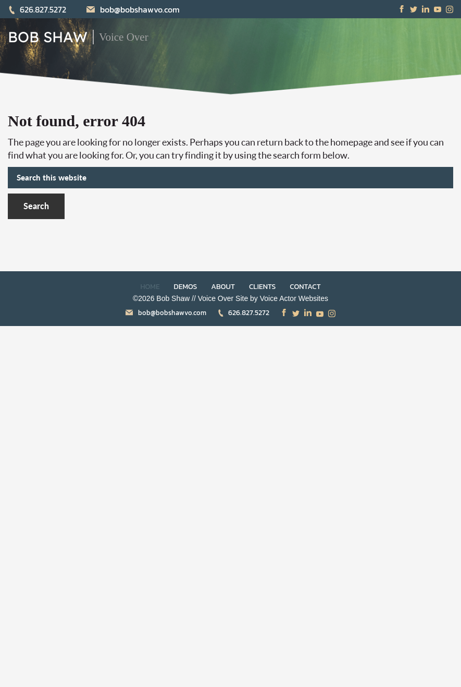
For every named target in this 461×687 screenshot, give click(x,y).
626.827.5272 (37, 9)
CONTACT (305, 286)
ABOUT (223, 286)
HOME (149, 286)
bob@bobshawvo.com (133, 9)
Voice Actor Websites (294, 298)
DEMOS (185, 286)
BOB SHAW (48, 37)
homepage (351, 142)
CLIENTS (262, 286)
